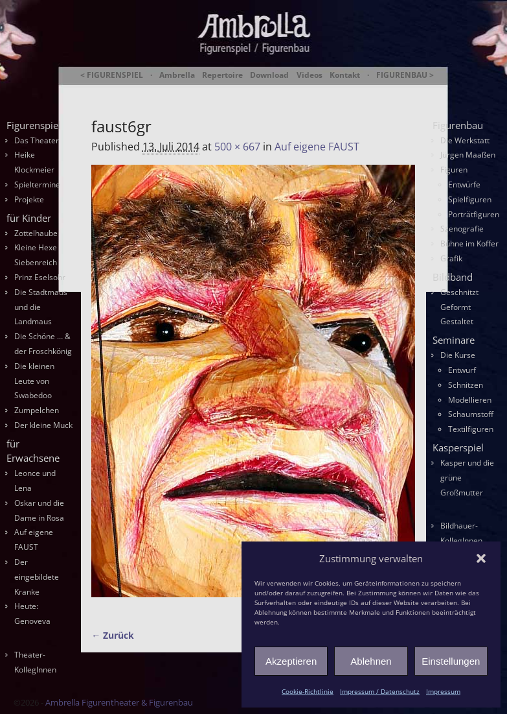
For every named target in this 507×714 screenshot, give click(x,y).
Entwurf (462, 369)
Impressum (443, 691)
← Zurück (112, 635)
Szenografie (462, 228)
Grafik (451, 258)
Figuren (454, 169)
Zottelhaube (36, 233)
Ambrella (177, 75)
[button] (481, 558)
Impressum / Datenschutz (380, 691)
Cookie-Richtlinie (307, 691)
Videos (309, 75)
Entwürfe (464, 184)
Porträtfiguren (473, 214)
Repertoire (222, 75)
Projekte (29, 199)
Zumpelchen (36, 410)
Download (269, 75)
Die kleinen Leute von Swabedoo (34, 381)
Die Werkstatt (465, 140)
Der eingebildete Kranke (36, 576)
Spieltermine (37, 184)
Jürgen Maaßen (467, 154)
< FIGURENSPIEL (111, 75)
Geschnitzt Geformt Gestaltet (459, 307)
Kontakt (345, 75)
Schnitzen (465, 384)
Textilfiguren (470, 428)
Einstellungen (451, 661)
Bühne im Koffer (469, 243)
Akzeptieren (291, 661)
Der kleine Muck (43, 425)
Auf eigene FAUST (317, 146)
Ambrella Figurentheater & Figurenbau (264, 91)
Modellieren (469, 399)
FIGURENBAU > (405, 75)
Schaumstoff (470, 414)
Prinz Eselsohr (39, 277)
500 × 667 (237, 146)
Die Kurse (457, 355)
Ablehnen (370, 661)
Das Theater (36, 140)
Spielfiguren (469, 199)
